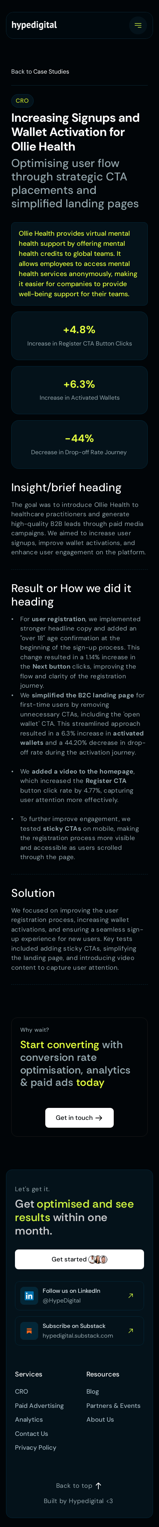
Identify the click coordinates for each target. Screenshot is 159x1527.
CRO (21, 1391)
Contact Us (31, 1434)
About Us (100, 1419)
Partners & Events (113, 1405)
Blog (92, 1391)
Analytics (29, 1419)
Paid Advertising (40, 1405)
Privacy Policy (35, 1447)
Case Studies (51, 71)
